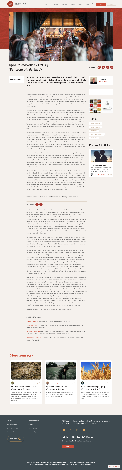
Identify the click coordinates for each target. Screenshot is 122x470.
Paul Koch (88, 383)
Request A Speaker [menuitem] (33, 420)
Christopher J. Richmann (99, 174)
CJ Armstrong (54, 383)
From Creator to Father (99, 165)
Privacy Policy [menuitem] (32, 432)
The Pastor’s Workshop (34, 338)
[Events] (73, 4)
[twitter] (107, 67)
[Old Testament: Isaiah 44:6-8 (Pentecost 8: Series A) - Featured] (26, 371)
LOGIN (111, 4)
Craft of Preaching (32, 321)
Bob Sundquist (19, 383)
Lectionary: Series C (96, 134)
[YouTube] (83, 430)
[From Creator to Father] (101, 156)
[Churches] (64, 4)
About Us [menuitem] (9, 420)
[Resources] (55, 4)
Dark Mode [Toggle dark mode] (15, 438)
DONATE (101, 4)
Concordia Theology (33, 325)
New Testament (95, 123)
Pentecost (94, 138)
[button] (92, 4)
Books (87, 4)
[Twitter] (70, 430)
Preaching (94, 130)
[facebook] (103, 67)
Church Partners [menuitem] (11, 432)
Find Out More (102, 81)
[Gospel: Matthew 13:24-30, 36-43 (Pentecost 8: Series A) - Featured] (96, 371)
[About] (80, 4)
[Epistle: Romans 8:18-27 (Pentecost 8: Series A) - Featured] (61, 371)
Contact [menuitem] (30, 424)
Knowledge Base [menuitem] (32, 428)
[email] (111, 67)
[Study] (47, 4)
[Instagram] (77, 430)
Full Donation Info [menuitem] (12, 424)
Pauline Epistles (95, 127)
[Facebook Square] (64, 430)
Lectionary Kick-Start (33, 331)
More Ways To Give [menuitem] (12, 428)
